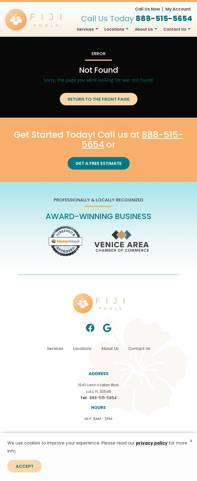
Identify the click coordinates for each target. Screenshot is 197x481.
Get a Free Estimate (98, 163)
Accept (25, 473)
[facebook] (90, 327)
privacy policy (152, 450)
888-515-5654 (103, 397)
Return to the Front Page (99, 99)
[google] (107, 327)
